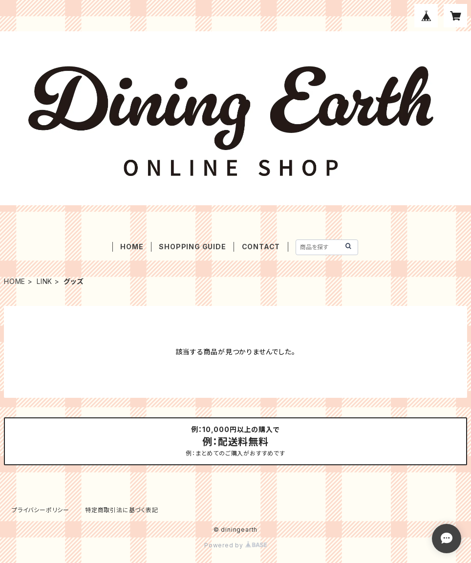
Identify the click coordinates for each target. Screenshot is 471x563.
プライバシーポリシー (40, 510)
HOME (131, 246)
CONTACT (261, 246)
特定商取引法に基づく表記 (121, 510)
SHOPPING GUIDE (192, 246)
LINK (44, 281)
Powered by (235, 545)
